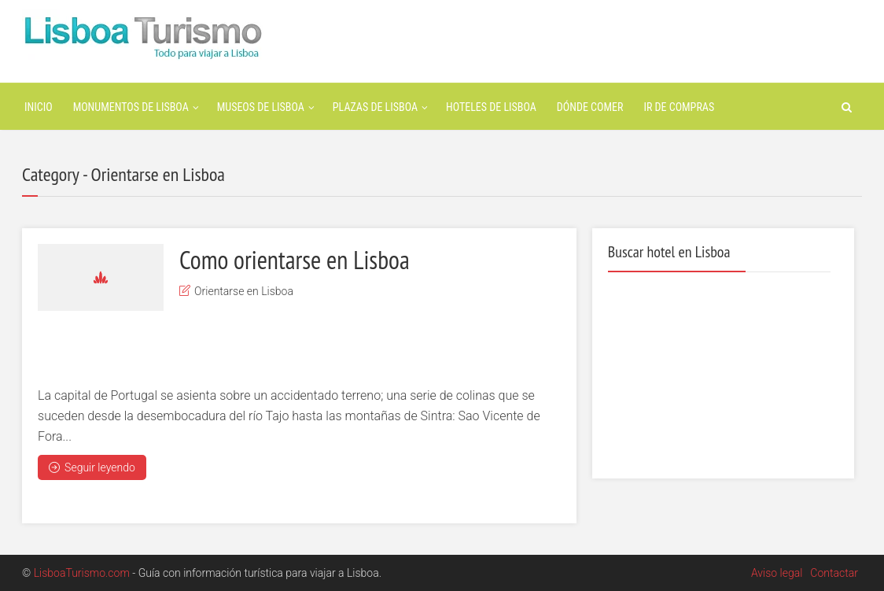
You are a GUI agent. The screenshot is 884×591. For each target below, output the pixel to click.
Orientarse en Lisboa (243, 291)
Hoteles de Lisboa (491, 107)
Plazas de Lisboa (375, 107)
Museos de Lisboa (260, 107)
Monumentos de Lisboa (131, 107)
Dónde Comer (590, 107)
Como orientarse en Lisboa (294, 259)
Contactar (834, 573)
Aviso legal (776, 573)
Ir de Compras (678, 107)
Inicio (38, 107)
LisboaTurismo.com (82, 573)
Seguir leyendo (92, 467)
